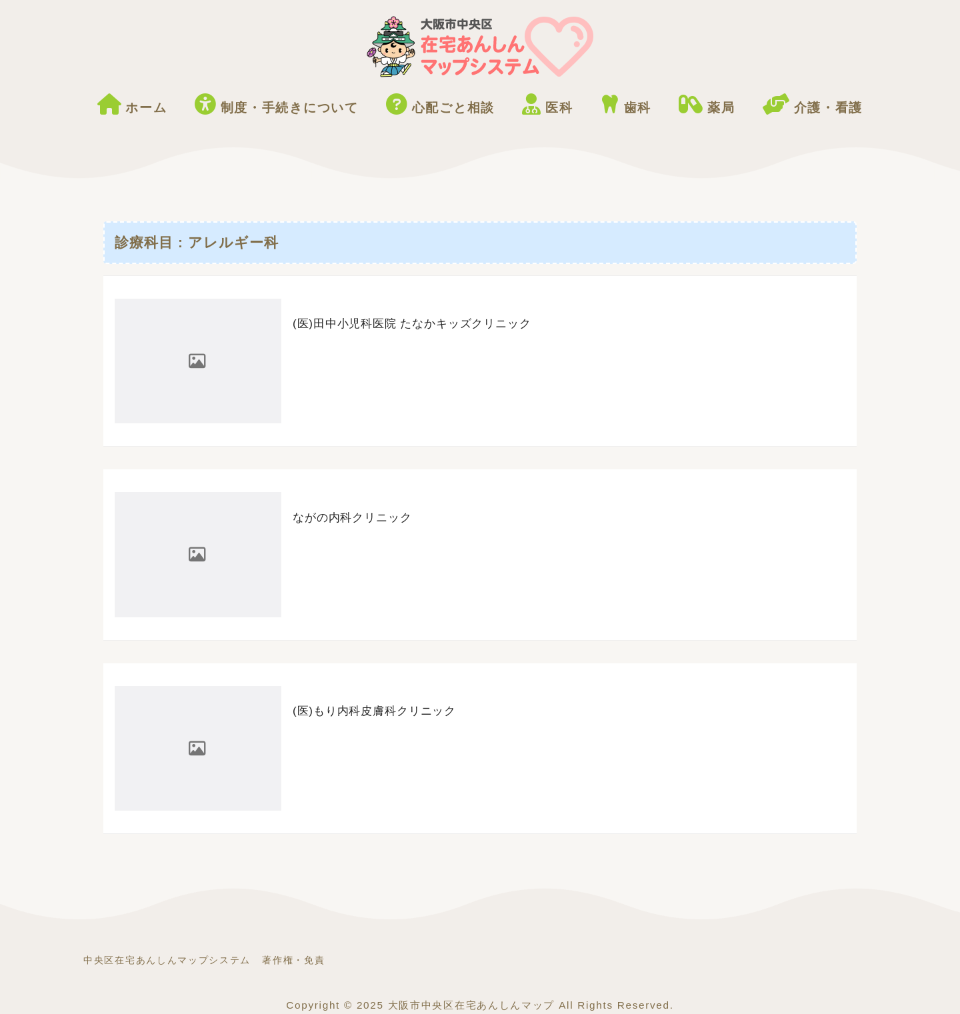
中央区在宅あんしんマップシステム (167, 960)
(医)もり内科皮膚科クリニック (374, 711)
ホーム (132, 104)
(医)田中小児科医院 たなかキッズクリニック (412, 323)
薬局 (707, 104)
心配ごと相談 (440, 104)
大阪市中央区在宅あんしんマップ (471, 1005)
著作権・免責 (293, 960)
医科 (547, 104)
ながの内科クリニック (352, 517)
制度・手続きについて (277, 104)
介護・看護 (813, 104)
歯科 (626, 104)
